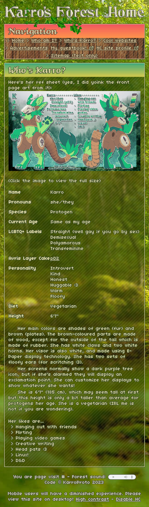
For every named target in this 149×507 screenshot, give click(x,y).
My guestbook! (72, 48)
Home (18, 40)
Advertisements (29, 48)
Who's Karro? (80, 40)
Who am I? (44, 40)
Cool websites (120, 40)
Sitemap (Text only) (74, 55)
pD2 (55, 258)
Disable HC (128, 499)
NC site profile (118, 48)
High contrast (92, 499)
